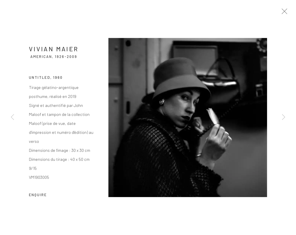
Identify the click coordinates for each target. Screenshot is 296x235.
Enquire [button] (38, 196)
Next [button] (283, 117)
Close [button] (286, 13)
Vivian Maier (53, 50)
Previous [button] (12, 117)
